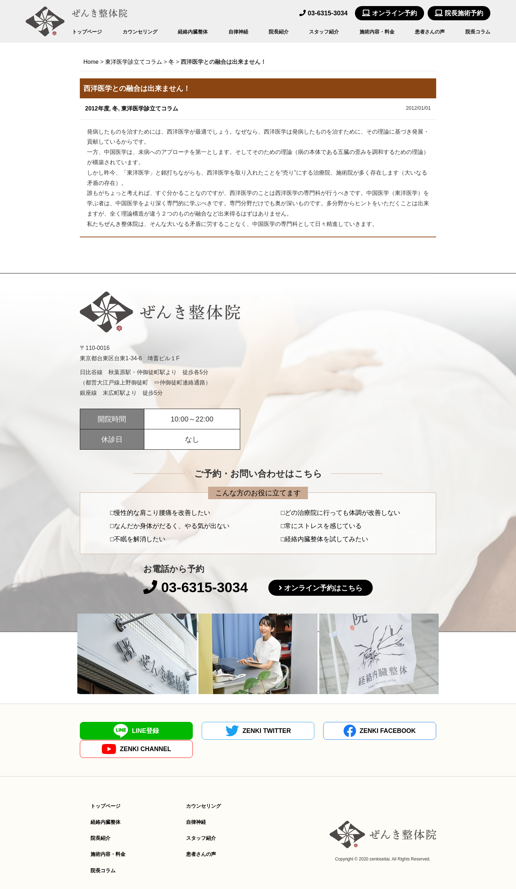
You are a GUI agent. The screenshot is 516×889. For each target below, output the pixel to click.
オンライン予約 (389, 13)
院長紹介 (279, 32)
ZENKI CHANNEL (392, 731)
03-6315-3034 (323, 13)
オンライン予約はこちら (325, 588)
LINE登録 (123, 731)
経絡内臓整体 (193, 32)
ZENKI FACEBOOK (303, 731)
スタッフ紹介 (324, 32)
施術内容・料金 (377, 32)
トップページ (87, 32)
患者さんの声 (430, 32)
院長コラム (477, 32)
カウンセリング (140, 32)
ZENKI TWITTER (213, 731)
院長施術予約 (459, 13)
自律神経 (238, 32)
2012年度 (97, 108)
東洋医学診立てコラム (149, 108)
